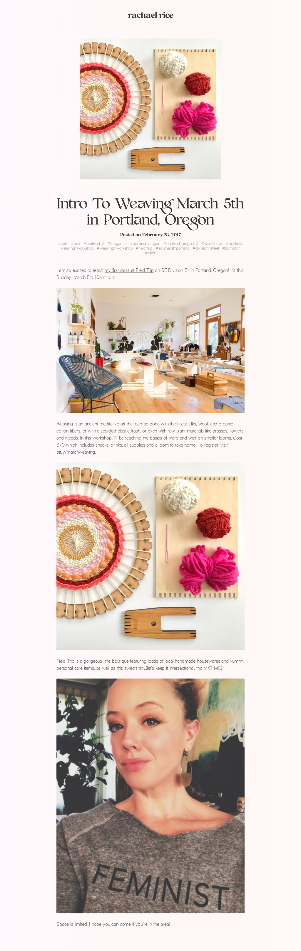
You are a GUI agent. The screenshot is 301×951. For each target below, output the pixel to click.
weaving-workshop (115, 247)
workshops (212, 243)
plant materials (190, 430)
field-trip (144, 247)
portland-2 (94, 243)
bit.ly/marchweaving (75, 452)
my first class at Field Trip (129, 270)
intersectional (182, 668)
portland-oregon (145, 243)
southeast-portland (172, 247)
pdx (76, 243)
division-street (206, 247)
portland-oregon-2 (181, 243)
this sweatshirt (130, 668)
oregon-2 (117, 243)
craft (63, 243)
